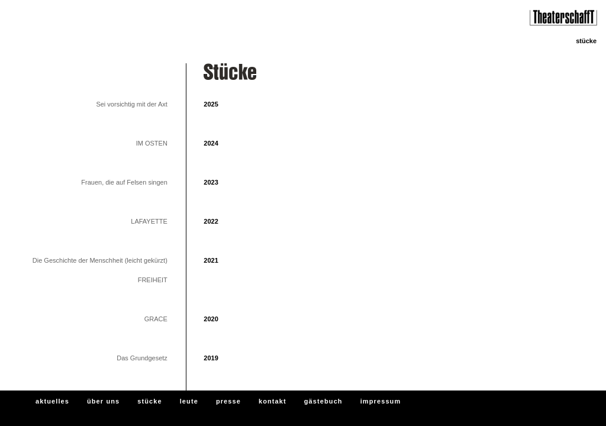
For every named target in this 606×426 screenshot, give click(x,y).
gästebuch (323, 401)
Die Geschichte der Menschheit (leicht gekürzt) (100, 260)
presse (228, 401)
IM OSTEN (151, 143)
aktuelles (52, 401)
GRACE (155, 318)
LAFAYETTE (149, 221)
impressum (380, 401)
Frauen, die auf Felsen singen (124, 182)
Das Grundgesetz (142, 358)
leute (189, 401)
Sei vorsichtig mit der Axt (131, 104)
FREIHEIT (152, 279)
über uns (103, 401)
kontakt (272, 401)
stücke (149, 401)
